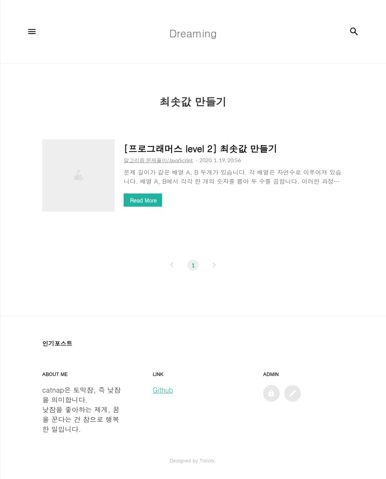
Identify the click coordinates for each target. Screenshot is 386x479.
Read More (143, 200)
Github (163, 390)
